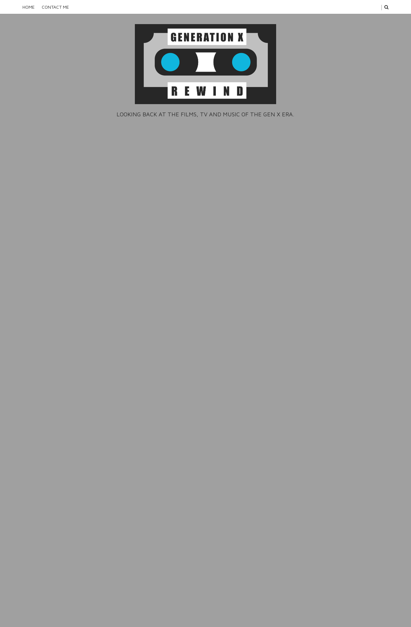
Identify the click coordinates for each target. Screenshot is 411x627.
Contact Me (55, 7)
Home (28, 7)
